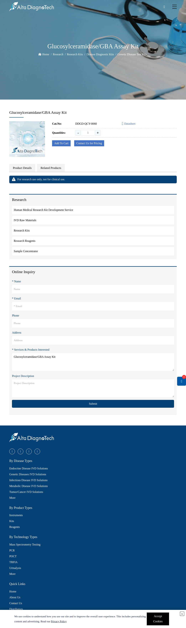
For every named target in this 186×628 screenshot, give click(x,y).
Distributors (16, 609)
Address (16, 332)
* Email (16, 298)
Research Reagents (24, 240)
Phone (15, 315)
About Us (14, 597)
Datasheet (129, 124)
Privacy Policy (59, 621)
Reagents (14, 526)
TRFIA (13, 562)
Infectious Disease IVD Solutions (28, 480)
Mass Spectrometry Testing (24, 544)
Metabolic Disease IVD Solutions (28, 486)
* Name (16, 281)
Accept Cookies (157, 619)
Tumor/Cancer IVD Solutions (26, 491)
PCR (12, 550)
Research (58, 54)
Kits (11, 521)
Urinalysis (15, 568)
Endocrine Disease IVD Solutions (28, 468)
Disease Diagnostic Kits (100, 54)
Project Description (23, 375)
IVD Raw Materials (25, 220)
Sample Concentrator (26, 251)
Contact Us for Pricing (89, 143)
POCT (13, 556)
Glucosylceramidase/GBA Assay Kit (93, 362)
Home (45, 54)
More (12, 497)
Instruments (16, 515)
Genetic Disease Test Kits (132, 54)
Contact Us (15, 603)
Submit (93, 403)
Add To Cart (61, 143)
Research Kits (75, 54)
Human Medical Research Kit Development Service (43, 209)
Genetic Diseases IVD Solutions (27, 474)
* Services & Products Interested (30, 349)
